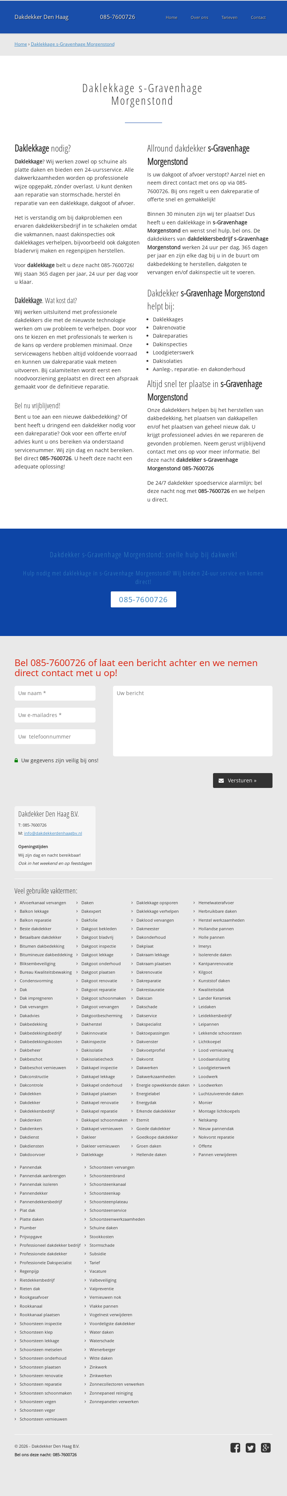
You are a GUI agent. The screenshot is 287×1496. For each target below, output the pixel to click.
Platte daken (32, 1219)
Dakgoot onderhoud (101, 963)
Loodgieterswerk (214, 1067)
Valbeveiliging (103, 1280)
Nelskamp (208, 1120)
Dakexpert (91, 911)
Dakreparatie (148, 980)
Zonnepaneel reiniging (111, 1393)
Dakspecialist (148, 1024)
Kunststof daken (214, 980)
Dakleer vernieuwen (100, 1146)
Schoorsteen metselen (41, 1349)
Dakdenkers (31, 1128)
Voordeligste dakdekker (112, 1323)
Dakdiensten (32, 1146)
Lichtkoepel (210, 1041)
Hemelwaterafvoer (216, 902)
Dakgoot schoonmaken (103, 998)
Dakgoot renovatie (99, 980)
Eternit (142, 1120)
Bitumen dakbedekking (42, 946)
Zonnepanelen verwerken (114, 1401)
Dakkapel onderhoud (101, 1085)
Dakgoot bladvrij (97, 937)
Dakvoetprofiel (150, 1050)
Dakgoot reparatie (98, 989)
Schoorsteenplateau (109, 1201)
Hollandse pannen (216, 928)
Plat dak (27, 1210)
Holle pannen (212, 937)
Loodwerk (208, 1076)
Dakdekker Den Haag (41, 17)
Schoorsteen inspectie (41, 1323)
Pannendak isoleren (39, 1184)
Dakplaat (145, 946)
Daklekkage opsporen (157, 902)
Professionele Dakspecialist (46, 1262)
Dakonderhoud (151, 937)
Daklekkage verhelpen (157, 911)
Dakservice (146, 1015)
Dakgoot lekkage (97, 954)
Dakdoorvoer (32, 1154)
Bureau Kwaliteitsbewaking (46, 972)
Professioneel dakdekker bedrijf (50, 1245)
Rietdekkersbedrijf (37, 1280)
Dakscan (144, 998)
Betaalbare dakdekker (40, 937)
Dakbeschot (31, 1059)
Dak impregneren (36, 998)
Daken (87, 902)
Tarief (95, 1262)
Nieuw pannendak (216, 1128)
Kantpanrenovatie (216, 963)
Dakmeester (147, 928)
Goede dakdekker (153, 1128)
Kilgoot (205, 972)
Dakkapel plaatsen (99, 1093)
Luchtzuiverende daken (221, 1093)
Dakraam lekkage (152, 954)
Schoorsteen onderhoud (43, 1358)
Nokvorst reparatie (216, 1137)
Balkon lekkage (34, 911)
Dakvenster (147, 1041)
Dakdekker (30, 1102)
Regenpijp (29, 1271)
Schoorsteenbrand (107, 1175)
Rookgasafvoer (34, 1297)
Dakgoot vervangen (100, 1006)
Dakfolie (89, 920)
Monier (205, 1102)
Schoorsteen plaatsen (40, 1367)
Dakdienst (29, 1137)
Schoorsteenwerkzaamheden (117, 1219)
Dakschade (146, 1006)
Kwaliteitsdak (211, 989)
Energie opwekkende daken (163, 1085)
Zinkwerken (101, 1375)
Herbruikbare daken (218, 911)
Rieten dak (30, 1288)
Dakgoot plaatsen (98, 972)
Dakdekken (30, 1093)
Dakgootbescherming (101, 1015)
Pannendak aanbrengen (43, 1175)
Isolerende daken (215, 954)
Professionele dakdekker (43, 1253)
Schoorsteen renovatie (41, 1375)
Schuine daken (104, 1227)
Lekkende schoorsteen (220, 1033)
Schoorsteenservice (108, 1210)
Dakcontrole (31, 1085)
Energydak (146, 1102)
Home (20, 44)
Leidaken (207, 1006)
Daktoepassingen (153, 1033)
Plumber (28, 1227)
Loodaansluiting (214, 1059)
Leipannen (209, 1024)
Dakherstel (91, 1024)
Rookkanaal (31, 1306)
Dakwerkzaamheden (155, 1076)
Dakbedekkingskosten (41, 1041)
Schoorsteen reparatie (41, 1384)
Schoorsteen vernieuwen (43, 1419)
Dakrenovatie (149, 972)
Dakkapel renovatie (100, 1102)
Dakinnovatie (94, 1033)
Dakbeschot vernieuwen (43, 1067)
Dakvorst (145, 1059)
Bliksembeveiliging (37, 963)
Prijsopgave (31, 1236)
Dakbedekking (33, 1024)
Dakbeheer (30, 1050)
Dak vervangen (34, 1006)
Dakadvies (29, 1015)
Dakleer (88, 1137)
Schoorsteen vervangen (112, 1167)
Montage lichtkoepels (219, 1111)
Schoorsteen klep (36, 1332)
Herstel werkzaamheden (222, 920)
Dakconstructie (34, 1076)
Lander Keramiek (215, 998)
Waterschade (102, 1340)
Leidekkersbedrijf (215, 1015)
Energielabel (148, 1093)
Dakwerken (147, 1067)
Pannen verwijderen (218, 1154)
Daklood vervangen (155, 920)
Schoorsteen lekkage (39, 1340)
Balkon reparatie (35, 920)
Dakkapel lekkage (98, 1076)
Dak (23, 989)
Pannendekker (34, 1193)
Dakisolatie (92, 1050)
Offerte (205, 1146)
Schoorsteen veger (37, 1410)
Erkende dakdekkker (155, 1111)
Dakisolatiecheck (97, 1059)
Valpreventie (102, 1288)
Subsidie (98, 1253)
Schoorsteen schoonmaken (46, 1393)
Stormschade (102, 1245)
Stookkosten (102, 1236)
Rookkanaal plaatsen (40, 1314)
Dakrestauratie (150, 989)
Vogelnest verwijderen (111, 1314)
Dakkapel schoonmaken (104, 1120)
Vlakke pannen (104, 1306)
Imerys (205, 946)
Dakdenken (31, 1120)
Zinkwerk (98, 1367)
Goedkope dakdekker (157, 1137)
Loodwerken (211, 1085)
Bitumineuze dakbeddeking (46, 954)
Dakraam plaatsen (153, 963)
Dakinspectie (93, 1041)
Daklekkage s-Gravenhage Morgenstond (73, 44)
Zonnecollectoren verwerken (117, 1384)
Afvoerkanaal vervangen (43, 902)
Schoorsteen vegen (38, 1401)
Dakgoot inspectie (98, 946)
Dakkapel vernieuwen (102, 1128)
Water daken (102, 1332)
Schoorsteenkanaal (108, 1184)
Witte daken (101, 1358)
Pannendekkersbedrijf (41, 1201)
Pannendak (31, 1167)
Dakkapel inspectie (99, 1067)
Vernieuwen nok (105, 1297)
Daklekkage (92, 1154)
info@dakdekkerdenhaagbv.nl (53, 833)
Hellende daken (151, 1154)
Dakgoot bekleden (99, 928)
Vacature (98, 1271)
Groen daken (148, 1146)
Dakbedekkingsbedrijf (41, 1033)
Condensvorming (36, 980)
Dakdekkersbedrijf (37, 1111)
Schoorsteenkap (105, 1193)
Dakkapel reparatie (99, 1111)
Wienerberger (102, 1349)
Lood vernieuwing (216, 1050)
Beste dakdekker (35, 928)
